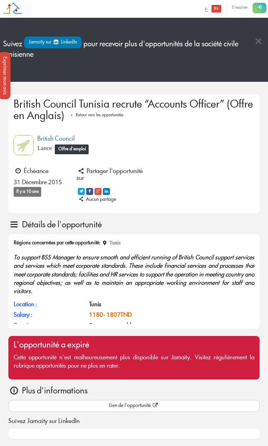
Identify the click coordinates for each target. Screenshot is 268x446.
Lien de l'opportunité (134, 406)
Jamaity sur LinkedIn (53, 42)
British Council (56, 139)
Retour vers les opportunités (96, 115)
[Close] (258, 42)
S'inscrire (239, 7)
